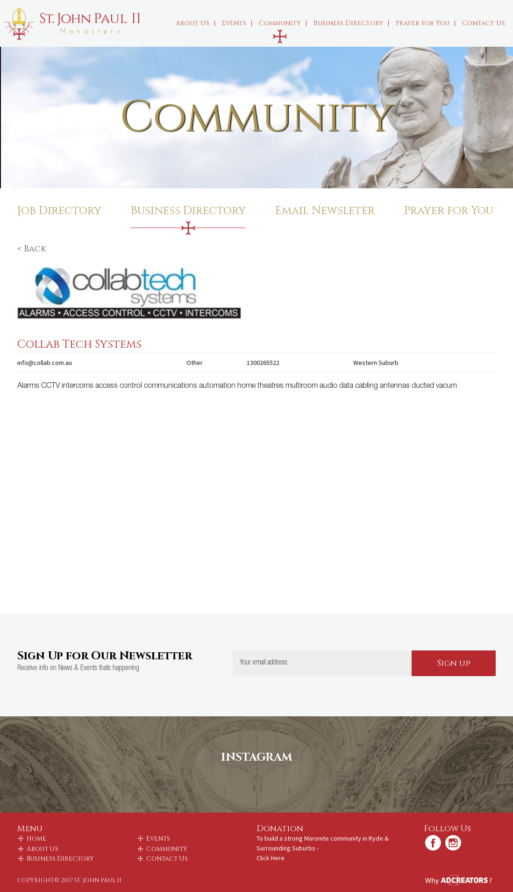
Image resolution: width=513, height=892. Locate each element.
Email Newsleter (325, 210)
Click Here (270, 858)
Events (237, 23)
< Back (31, 249)
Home (36, 839)
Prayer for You (425, 23)
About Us (195, 23)
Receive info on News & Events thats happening (78, 668)
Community (282, 23)
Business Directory (351, 23)
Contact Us (483, 23)
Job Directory (59, 210)
